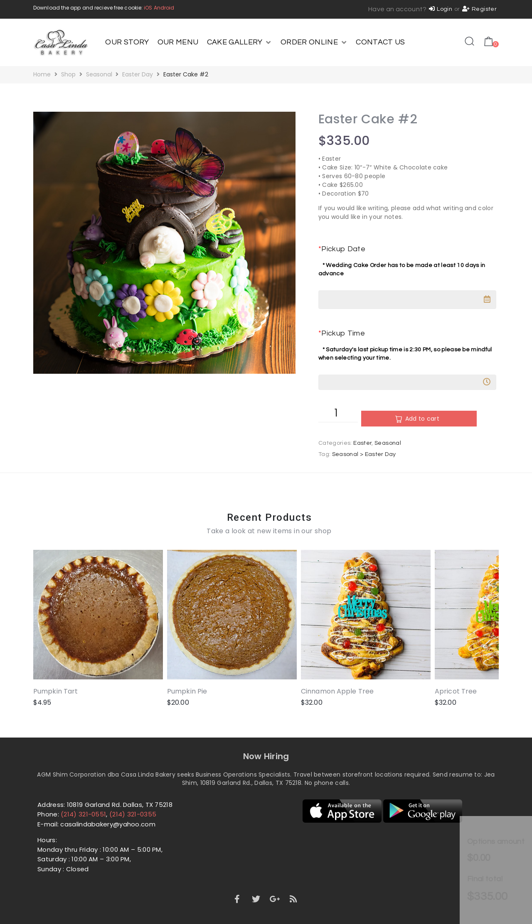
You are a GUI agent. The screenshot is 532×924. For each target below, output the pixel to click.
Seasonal (99, 74)
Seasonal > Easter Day (364, 454)
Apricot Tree (407, 675)
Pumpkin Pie (171, 675)
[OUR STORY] (127, 42)
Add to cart (399, 418)
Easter (362, 443)
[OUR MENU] (178, 42)
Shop (68, 74)
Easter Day (137, 74)
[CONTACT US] (380, 42)
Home (42, 74)
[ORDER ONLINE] (314, 42)
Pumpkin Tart (55, 675)
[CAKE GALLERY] (239, 42)
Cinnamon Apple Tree (304, 675)
